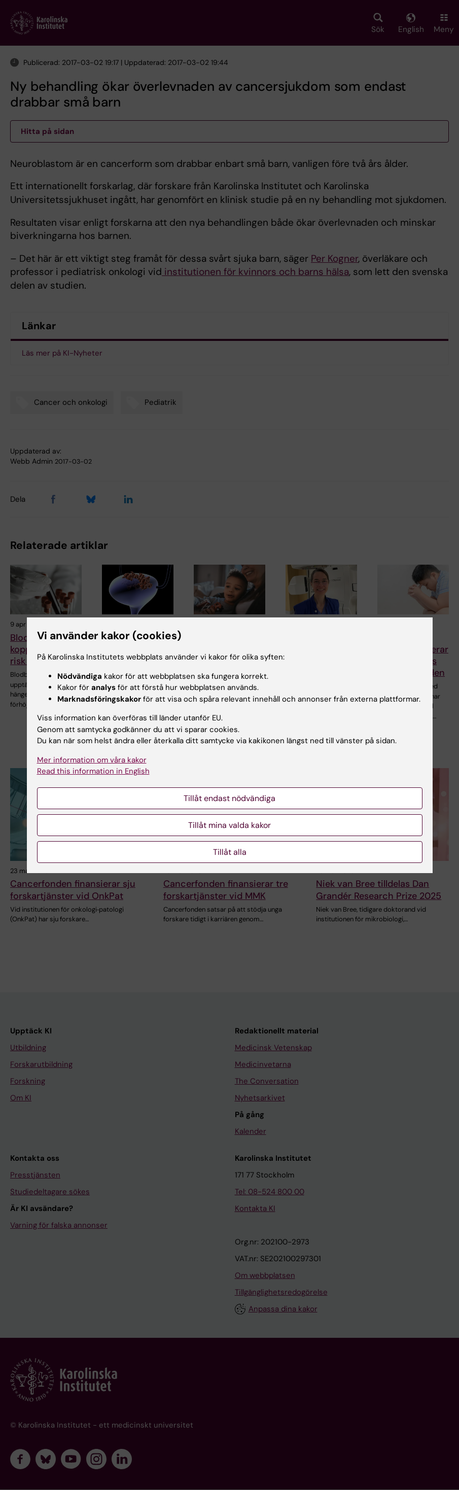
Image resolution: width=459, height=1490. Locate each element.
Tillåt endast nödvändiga (229, 798)
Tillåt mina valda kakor (229, 825)
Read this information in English (93, 771)
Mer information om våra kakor (92, 760)
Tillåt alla (229, 852)
